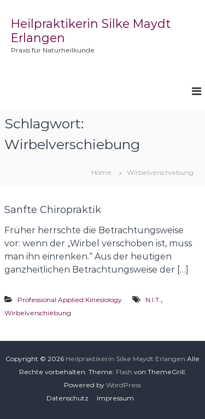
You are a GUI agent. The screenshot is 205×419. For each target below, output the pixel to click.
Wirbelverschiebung (37, 313)
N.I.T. (153, 300)
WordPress (123, 385)
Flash (124, 372)
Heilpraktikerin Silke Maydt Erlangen (125, 359)
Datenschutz (67, 398)
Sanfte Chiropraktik (52, 210)
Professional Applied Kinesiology (69, 300)
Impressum (115, 398)
